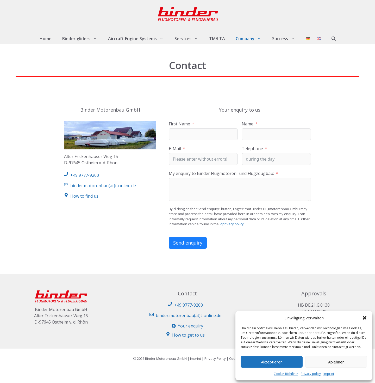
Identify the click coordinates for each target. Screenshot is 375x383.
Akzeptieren (272, 361)
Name (247, 124)
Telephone (252, 148)
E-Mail (175, 148)
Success (286, 38)
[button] (364, 317)
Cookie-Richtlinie (286, 374)
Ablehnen (336, 361)
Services (189, 38)
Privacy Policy (215, 358)
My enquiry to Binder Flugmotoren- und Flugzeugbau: (221, 173)
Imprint (328, 374)
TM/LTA (217, 38)
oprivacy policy (232, 224)
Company (251, 38)
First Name (179, 124)
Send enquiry (187, 243)
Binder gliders (82, 38)
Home (46, 38)
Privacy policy (311, 374)
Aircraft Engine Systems (138, 38)
